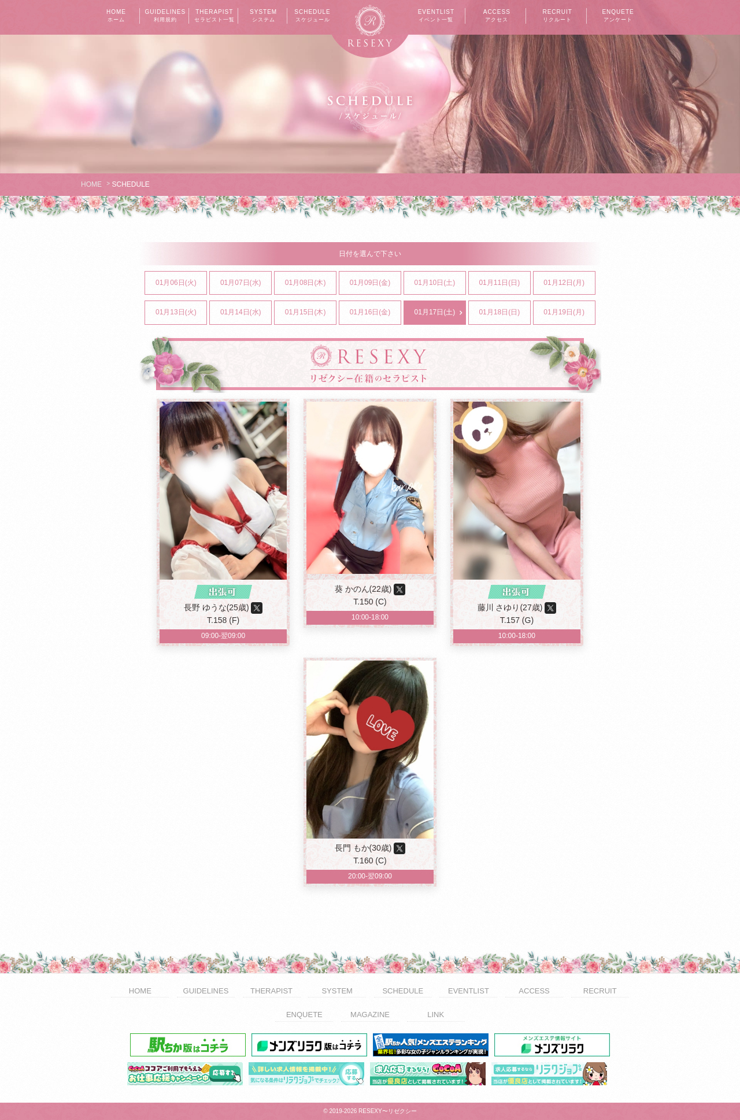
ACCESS (497, 16)
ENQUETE (618, 16)
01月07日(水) (245, 283)
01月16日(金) (375, 312)
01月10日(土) (440, 283)
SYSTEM (263, 16)
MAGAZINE (370, 1014)
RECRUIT (557, 16)
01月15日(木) (310, 312)
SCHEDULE (313, 16)
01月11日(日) (504, 283)
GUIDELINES (165, 16)
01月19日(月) (568, 312)
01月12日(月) (568, 283)
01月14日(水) (245, 312)
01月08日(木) (310, 283)
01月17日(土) (440, 312)
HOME (116, 16)
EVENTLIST (436, 16)
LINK (435, 1014)
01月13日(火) (181, 312)
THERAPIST (214, 16)
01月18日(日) (504, 312)
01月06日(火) (181, 283)
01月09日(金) (375, 283)
